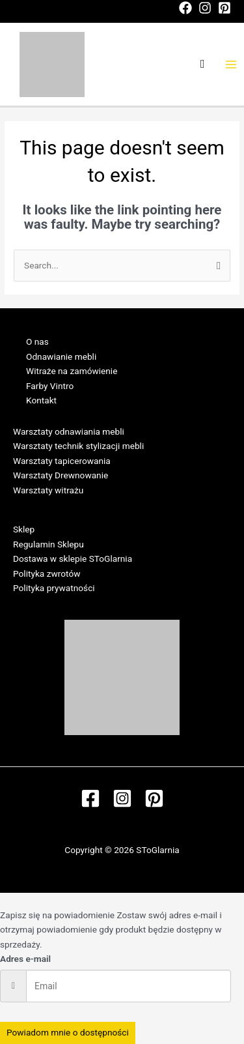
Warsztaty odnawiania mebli (68, 431)
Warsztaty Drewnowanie (60, 475)
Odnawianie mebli (61, 356)
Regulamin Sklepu (48, 544)
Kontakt (41, 400)
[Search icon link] (202, 64)
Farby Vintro (50, 386)
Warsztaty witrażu (48, 490)
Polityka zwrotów (46, 573)
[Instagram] (204, 7)
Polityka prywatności (54, 588)
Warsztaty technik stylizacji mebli (78, 446)
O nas (37, 341)
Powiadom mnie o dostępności (68, 1032)
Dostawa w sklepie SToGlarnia (72, 558)
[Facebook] (185, 7)
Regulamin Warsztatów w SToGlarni (83, 505)
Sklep (23, 529)
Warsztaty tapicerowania (62, 461)
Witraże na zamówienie (71, 371)
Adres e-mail (25, 958)
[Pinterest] (224, 7)
